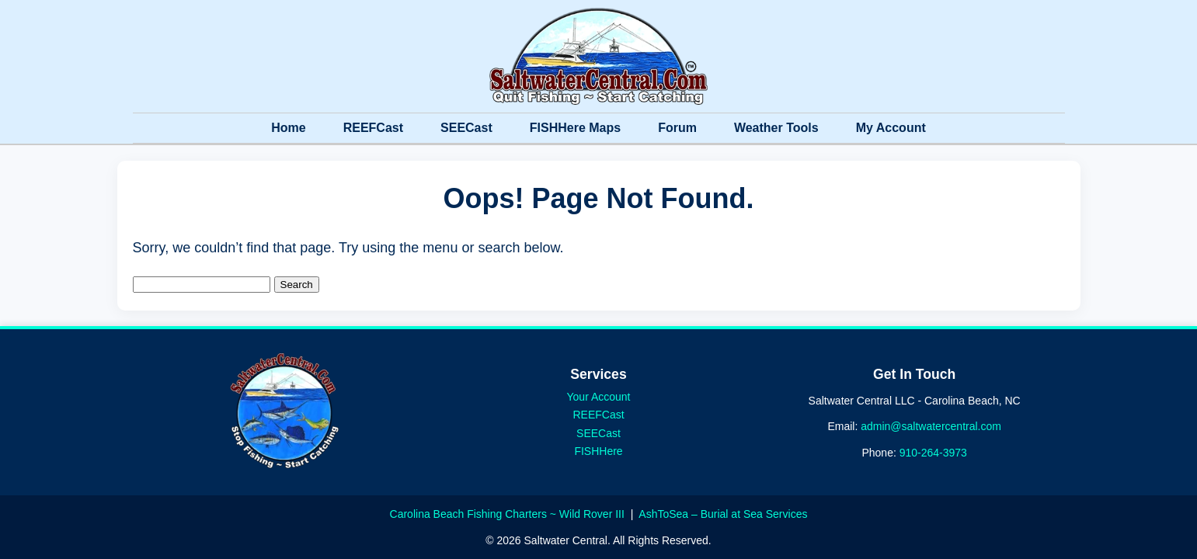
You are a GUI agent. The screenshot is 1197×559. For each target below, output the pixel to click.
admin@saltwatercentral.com (931, 426)
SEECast (466, 127)
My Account (891, 127)
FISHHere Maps (575, 127)
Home (288, 127)
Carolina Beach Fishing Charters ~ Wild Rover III (509, 514)
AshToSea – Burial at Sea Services (723, 514)
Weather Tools (776, 127)
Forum (677, 127)
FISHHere (598, 451)
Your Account (599, 397)
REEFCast (373, 127)
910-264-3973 (933, 452)
